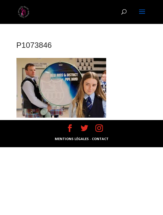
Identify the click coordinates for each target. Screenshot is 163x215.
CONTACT (100, 138)
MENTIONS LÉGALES (72, 138)
